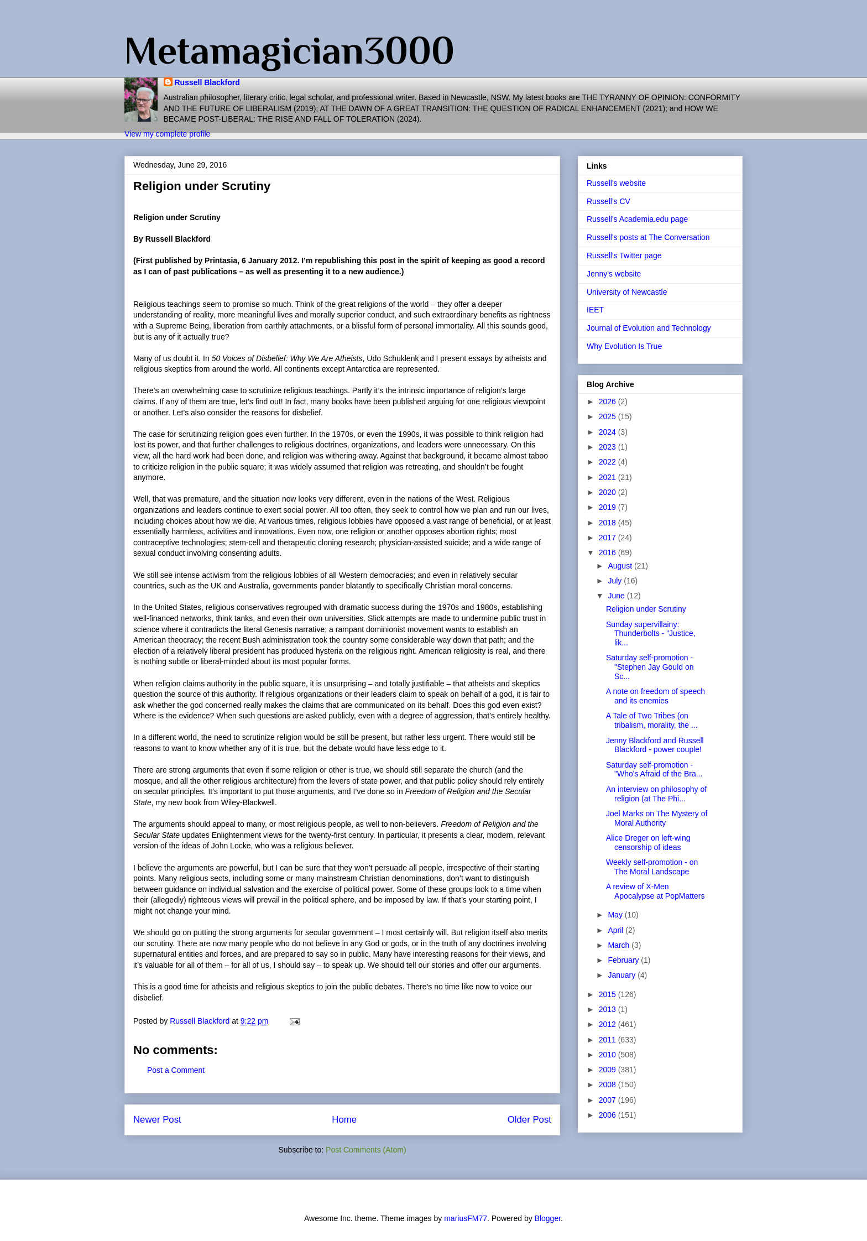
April (616, 930)
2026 (608, 401)
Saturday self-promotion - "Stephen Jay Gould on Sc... (650, 667)
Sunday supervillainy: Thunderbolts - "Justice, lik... (651, 634)
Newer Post (157, 1119)
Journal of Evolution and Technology (649, 328)
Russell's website (616, 183)
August (621, 565)
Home (344, 1119)
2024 (608, 431)
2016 (608, 552)
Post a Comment (176, 1070)
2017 (608, 537)
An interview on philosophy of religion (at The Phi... (656, 794)
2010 (608, 1054)
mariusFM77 (465, 1218)
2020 (608, 492)
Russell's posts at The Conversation (648, 237)
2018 (608, 522)
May (616, 914)
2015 (608, 994)
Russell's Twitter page (624, 255)
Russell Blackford (207, 82)
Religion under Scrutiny (646, 608)
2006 (608, 1114)
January (623, 975)
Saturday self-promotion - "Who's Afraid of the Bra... (654, 769)
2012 (608, 1024)
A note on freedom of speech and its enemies (655, 696)
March (619, 945)
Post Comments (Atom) (366, 1149)
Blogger (548, 1218)
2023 (608, 446)
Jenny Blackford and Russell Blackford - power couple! (655, 745)
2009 (608, 1069)
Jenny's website (614, 273)
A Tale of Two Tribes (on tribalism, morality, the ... (652, 720)
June (617, 595)
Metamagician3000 (289, 50)
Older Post (529, 1119)
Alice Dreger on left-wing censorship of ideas (648, 842)
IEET (595, 309)
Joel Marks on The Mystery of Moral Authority (656, 818)
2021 (608, 477)
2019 (608, 507)
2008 (608, 1084)
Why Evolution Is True (624, 346)
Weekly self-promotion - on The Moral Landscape (652, 867)
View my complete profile (167, 133)
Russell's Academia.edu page (637, 219)
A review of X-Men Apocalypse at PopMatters (655, 891)
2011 (608, 1039)
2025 (608, 416)
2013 (608, 1009)
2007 (608, 1100)
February (624, 960)
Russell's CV (608, 201)
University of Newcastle (627, 292)
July (616, 580)
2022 (608, 461)
